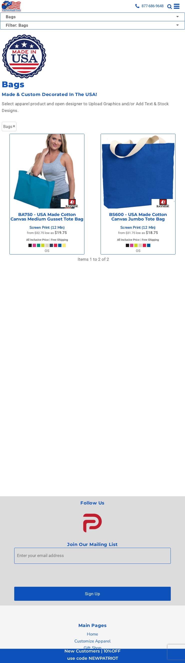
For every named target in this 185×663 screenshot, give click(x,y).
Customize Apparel (92, 641)
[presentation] (52, 574)
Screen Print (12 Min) (47, 228)
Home (92, 634)
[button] (92, 523)
